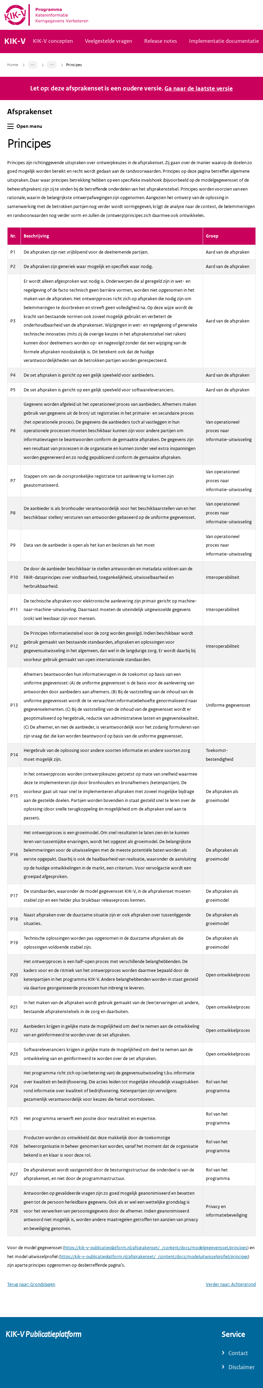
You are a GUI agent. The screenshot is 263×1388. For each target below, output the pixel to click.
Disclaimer (241, 1367)
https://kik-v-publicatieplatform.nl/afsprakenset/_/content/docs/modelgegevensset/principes (155, 1268)
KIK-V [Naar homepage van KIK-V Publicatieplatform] (15, 51)
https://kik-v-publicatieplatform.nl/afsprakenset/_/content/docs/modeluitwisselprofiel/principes (154, 1277)
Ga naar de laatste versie (199, 109)
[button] (10, 147)
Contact (238, 1353)
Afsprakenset (29, 132)
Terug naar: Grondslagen (31, 1305)
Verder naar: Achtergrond (231, 1305)
